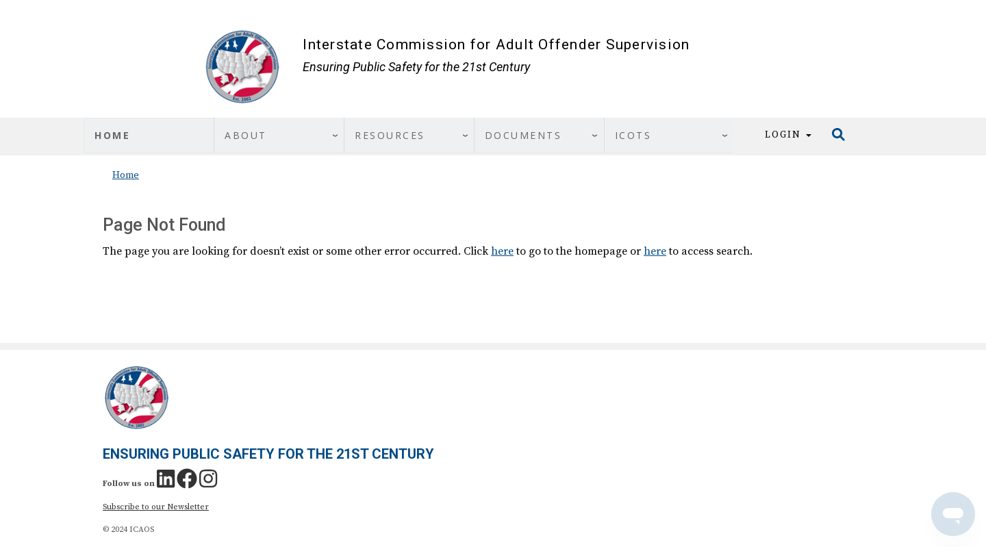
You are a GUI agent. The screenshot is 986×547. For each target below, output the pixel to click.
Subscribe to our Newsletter (156, 507)
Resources (390, 135)
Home (112, 135)
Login (788, 135)
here (502, 251)
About (246, 135)
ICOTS (633, 135)
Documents (523, 135)
